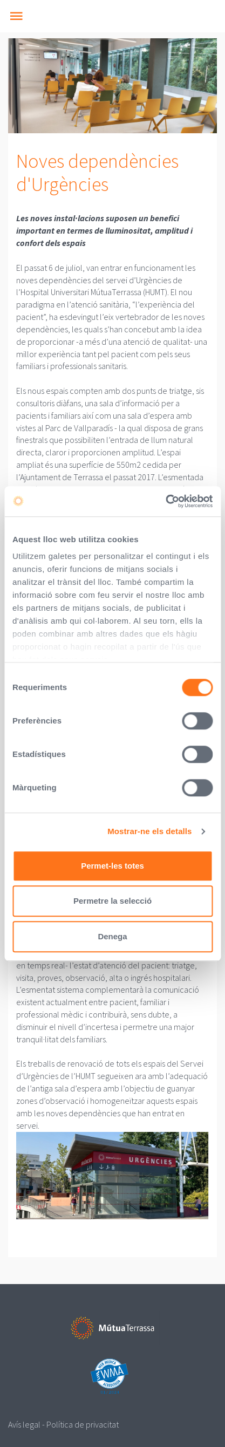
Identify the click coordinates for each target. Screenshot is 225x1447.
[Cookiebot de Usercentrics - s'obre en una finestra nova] (165, 501)
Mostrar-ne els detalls (149, 831)
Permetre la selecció (112, 900)
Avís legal (24, 1424)
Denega (112, 936)
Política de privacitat (82, 1424)
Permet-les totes (112, 865)
